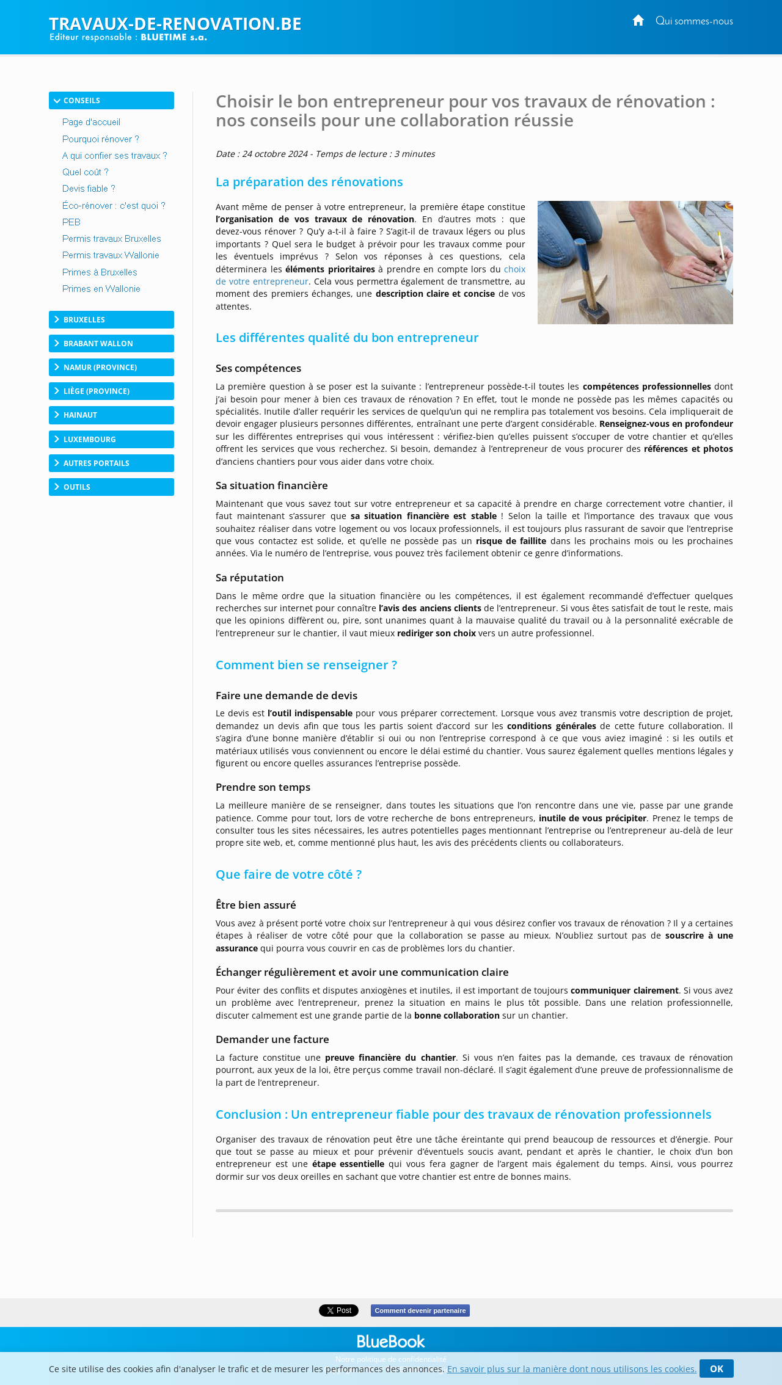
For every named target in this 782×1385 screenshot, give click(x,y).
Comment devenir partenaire (420, 1310)
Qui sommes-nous (694, 21)
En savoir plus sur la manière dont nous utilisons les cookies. (572, 1369)
